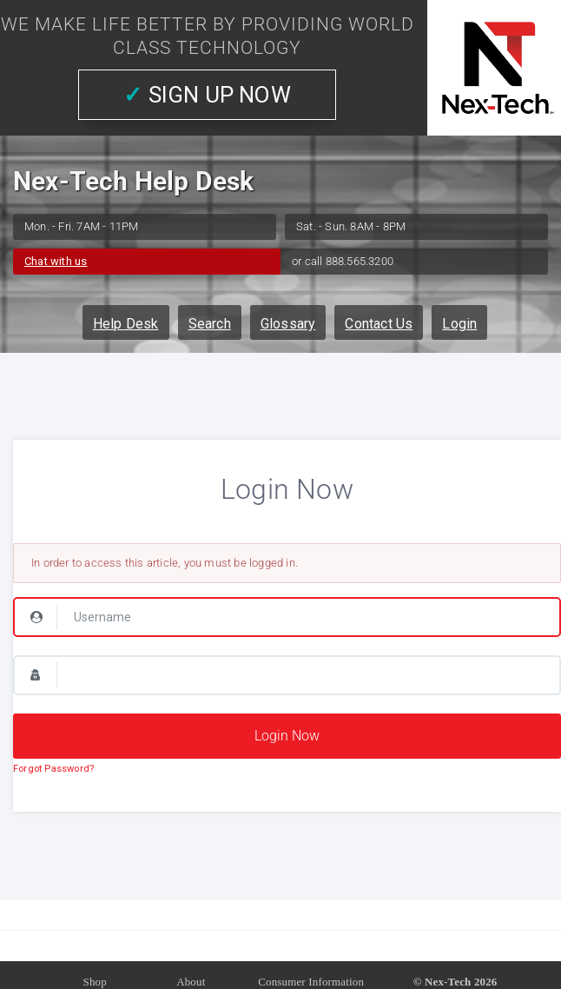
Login (459, 323)
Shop (95, 981)
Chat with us (55, 261)
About (190, 981)
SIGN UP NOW (207, 95)
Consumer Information (311, 981)
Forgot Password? (53, 768)
